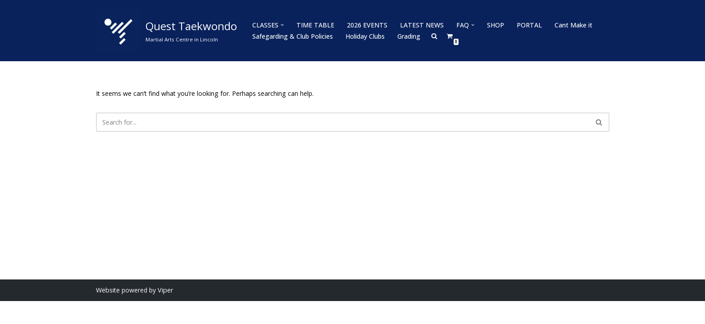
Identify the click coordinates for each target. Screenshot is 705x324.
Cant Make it (571, 25)
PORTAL (526, 25)
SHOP (493, 25)
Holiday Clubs (365, 36)
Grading (408, 36)
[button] (282, 25)
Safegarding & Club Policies (292, 36)
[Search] (342, 122)
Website (107, 313)
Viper (164, 313)
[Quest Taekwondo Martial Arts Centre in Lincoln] (166, 30)
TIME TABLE (314, 25)
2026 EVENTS (366, 25)
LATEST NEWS (420, 25)
